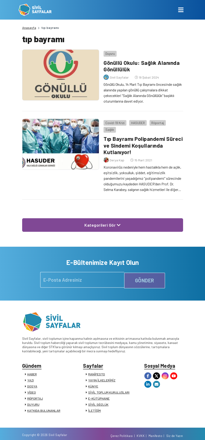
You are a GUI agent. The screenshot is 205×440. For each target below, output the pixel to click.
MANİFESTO (96, 366)
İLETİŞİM (94, 403)
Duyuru (109, 52)
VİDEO (31, 385)
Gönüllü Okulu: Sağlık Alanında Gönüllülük (142, 65)
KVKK (141, 431)
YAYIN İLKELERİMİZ (101, 372)
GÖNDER (144, 271)
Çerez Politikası (122, 431)
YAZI (30, 372)
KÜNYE (93, 379)
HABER (32, 366)
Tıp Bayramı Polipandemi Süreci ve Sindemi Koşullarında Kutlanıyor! (142, 136)
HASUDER (137, 120)
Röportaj (156, 120)
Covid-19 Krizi (114, 120)
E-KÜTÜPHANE (99, 391)
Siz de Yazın (174, 431)
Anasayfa (29, 28)
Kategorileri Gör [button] (102, 215)
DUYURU (33, 397)
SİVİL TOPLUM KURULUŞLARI (108, 385)
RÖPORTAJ (35, 391)
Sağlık (174, 120)
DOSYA (32, 379)
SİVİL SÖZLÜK (98, 397)
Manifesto (156, 431)
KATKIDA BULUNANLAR (43, 403)
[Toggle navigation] (181, 10)
